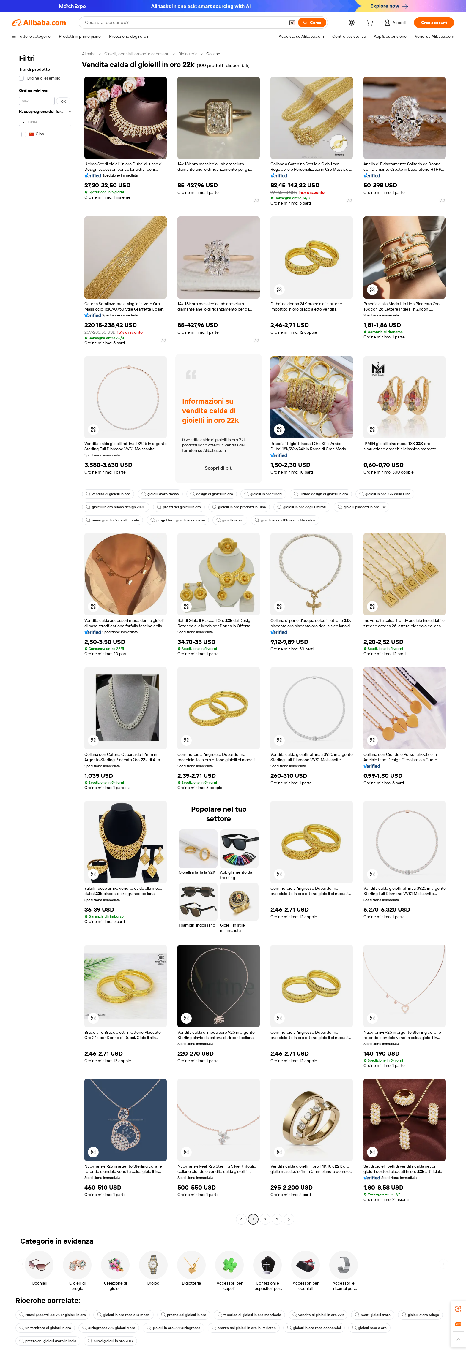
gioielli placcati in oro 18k (361, 507)
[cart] (370, 23)
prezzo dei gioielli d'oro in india (47, 1341)
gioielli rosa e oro (369, 1328)
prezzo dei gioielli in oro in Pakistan (244, 1328)
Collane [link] (213, 53)
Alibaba (88, 53)
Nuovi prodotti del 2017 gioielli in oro (52, 1314)
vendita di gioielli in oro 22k (318, 1314)
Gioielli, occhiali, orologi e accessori (136, 53)
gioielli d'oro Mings (420, 1314)
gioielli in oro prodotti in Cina (239, 507)
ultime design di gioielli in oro (321, 494)
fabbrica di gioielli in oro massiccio (249, 1314)
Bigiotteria (187, 53)
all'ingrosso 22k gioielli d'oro (108, 1328)
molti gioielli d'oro (373, 1314)
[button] (292, 22)
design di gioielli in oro (211, 494)
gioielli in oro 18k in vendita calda (285, 520)
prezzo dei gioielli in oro (183, 1314)
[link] (458, 1308)
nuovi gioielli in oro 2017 (110, 1341)
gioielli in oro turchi (263, 494)
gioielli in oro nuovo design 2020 (116, 507)
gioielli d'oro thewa (160, 494)
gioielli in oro (229, 520)
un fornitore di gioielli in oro (45, 1328)
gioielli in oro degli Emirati (301, 507)
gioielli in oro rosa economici (314, 1328)
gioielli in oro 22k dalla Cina (384, 494)
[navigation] (45, 637)
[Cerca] (312, 22)
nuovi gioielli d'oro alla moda (112, 520)
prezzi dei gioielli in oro (179, 507)
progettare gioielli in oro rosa (177, 520)
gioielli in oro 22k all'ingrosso (173, 1328)
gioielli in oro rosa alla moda (123, 1314)
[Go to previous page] (241, 1219)
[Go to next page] (289, 1219)
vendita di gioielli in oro (108, 494)
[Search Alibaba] (184, 22)
